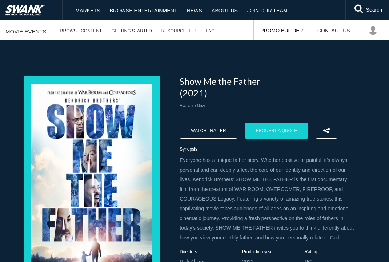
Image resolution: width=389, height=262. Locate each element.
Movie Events (26, 31)
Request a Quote (276, 130)
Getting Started (131, 30)
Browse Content (81, 30)
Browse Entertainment (142, 10)
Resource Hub (179, 30)
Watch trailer (208, 130)
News (193, 10)
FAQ (210, 30)
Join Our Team (266, 10)
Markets (87, 10)
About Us (224, 10)
